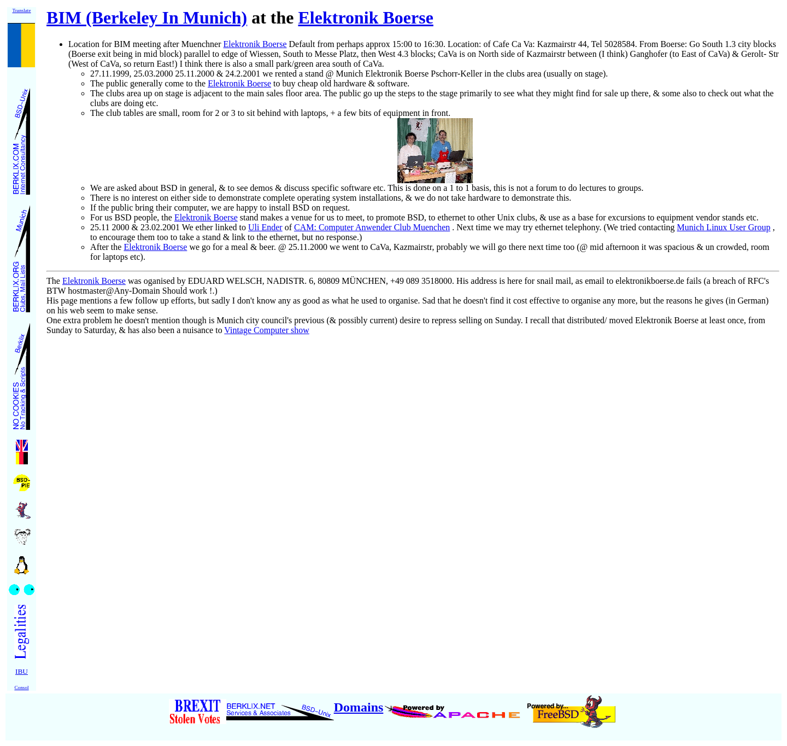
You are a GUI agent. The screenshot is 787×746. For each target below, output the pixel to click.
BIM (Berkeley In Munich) (146, 17)
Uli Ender (265, 227)
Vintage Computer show (266, 330)
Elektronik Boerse (365, 17)
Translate (21, 10)
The (53, 280)
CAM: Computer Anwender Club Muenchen (372, 227)
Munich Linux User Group (724, 227)
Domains (359, 707)
